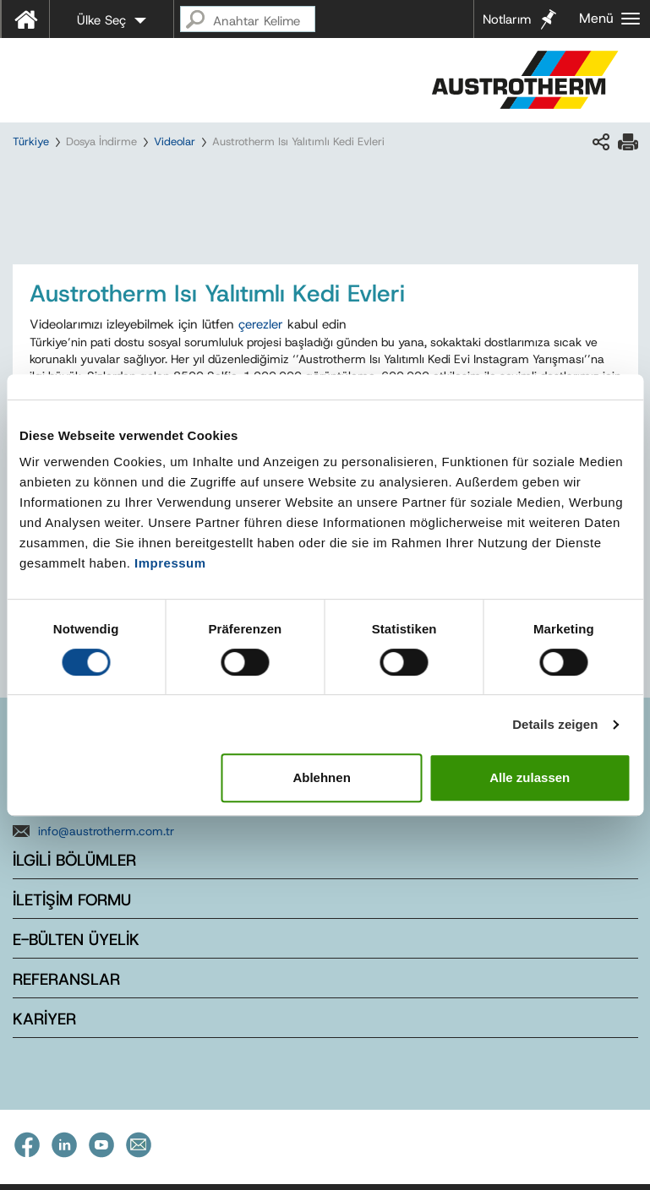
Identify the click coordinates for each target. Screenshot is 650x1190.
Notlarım (507, 19)
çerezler (260, 324)
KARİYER (44, 1019)
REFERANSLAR (66, 979)
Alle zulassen (529, 777)
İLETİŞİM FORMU (72, 899)
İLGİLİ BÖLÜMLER (74, 860)
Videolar (174, 141)
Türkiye (31, 141)
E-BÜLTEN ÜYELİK (76, 939)
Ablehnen (321, 777)
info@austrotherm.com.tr (106, 831)
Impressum (170, 563)
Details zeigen (555, 724)
